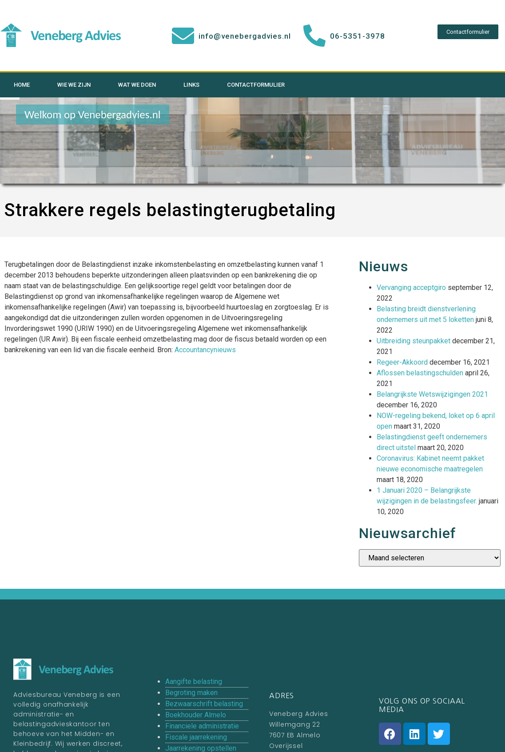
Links (191, 84)
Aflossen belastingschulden (420, 373)
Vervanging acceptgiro (411, 287)
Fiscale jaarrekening (196, 737)
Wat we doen (137, 84)
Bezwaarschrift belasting (204, 704)
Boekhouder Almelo (195, 715)
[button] (467, 31)
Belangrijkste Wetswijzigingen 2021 (432, 394)
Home (22, 84)
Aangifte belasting (193, 681)
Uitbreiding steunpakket (413, 341)
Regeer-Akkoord (402, 362)
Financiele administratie (202, 726)
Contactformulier (256, 84)
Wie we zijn (74, 84)
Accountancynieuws (205, 350)
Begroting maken (191, 692)
